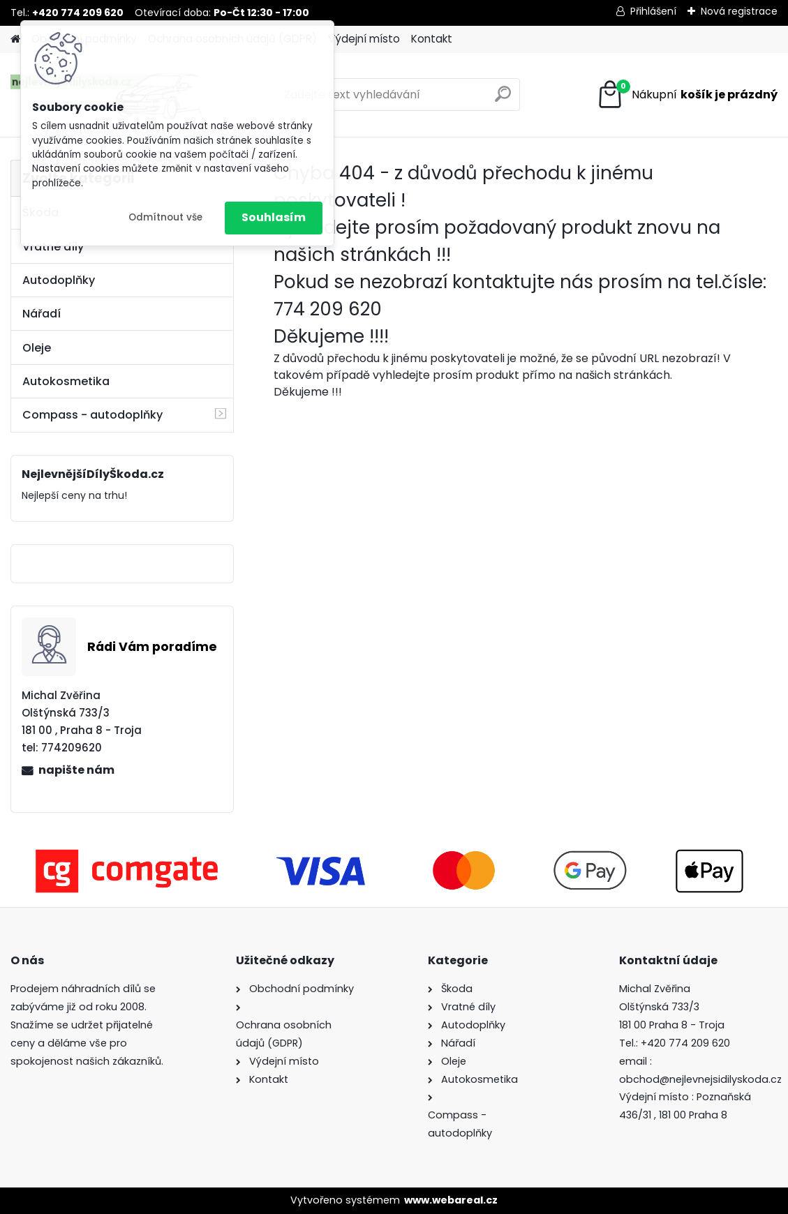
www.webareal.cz (451, 1200)
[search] (503, 99)
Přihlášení (653, 11)
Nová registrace (739, 11)
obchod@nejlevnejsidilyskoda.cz (700, 1079)
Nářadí (41, 314)
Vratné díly (53, 247)
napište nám (76, 770)
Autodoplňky (58, 280)
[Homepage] (15, 39)
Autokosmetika (66, 381)
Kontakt (431, 38)
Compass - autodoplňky (92, 415)
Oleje (36, 348)
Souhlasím (273, 217)
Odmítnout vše (165, 217)
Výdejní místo (364, 38)
